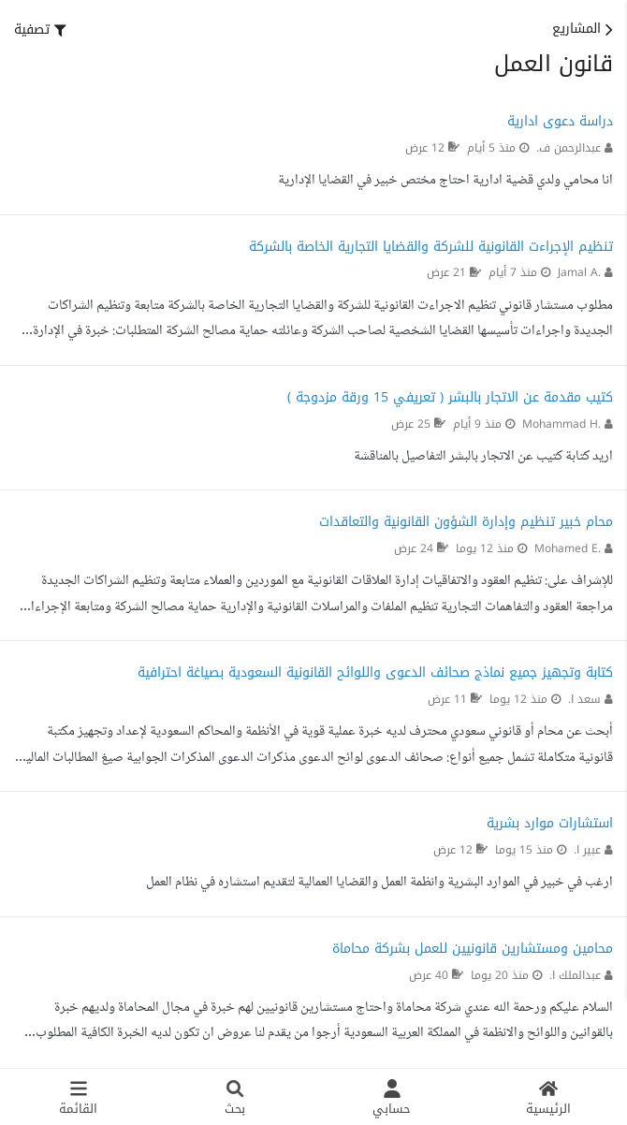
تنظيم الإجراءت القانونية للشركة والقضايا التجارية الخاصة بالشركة (431, 246)
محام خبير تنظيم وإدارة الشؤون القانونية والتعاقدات (466, 521)
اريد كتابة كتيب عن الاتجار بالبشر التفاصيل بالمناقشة (483, 457)
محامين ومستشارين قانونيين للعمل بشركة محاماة (472, 948)
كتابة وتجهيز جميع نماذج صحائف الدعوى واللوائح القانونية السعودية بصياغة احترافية (375, 672)
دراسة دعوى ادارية (560, 121)
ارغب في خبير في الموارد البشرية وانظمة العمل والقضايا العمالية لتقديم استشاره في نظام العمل (379, 882)
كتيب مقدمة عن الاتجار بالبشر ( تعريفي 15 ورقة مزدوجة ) (450, 397)
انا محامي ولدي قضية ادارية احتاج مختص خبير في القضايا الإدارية (445, 180)
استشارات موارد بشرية (550, 823)
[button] (40, 30)
